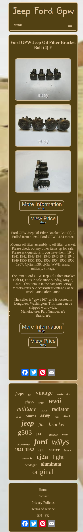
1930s (44, 410)
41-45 (67, 416)
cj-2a (18, 416)
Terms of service (43, 509)
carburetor (64, 394)
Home (43, 490)
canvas (31, 416)
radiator (60, 409)
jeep (27, 423)
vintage (44, 392)
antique (53, 434)
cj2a (42, 456)
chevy (29, 402)
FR (46, 515)
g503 (25, 432)
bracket (57, 424)
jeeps (19, 393)
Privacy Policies (43, 502)
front (41, 402)
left (29, 394)
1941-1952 (24, 449)
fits (41, 424)
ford (41, 441)
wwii (55, 400)
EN (39, 515)
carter (54, 449)
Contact (43, 496)
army (45, 415)
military (26, 408)
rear (65, 434)
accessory (23, 444)
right (57, 417)
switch (27, 458)
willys (60, 442)
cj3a (41, 450)
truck (67, 450)
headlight (31, 465)
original (43, 472)
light (58, 456)
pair (40, 433)
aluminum (51, 464)
